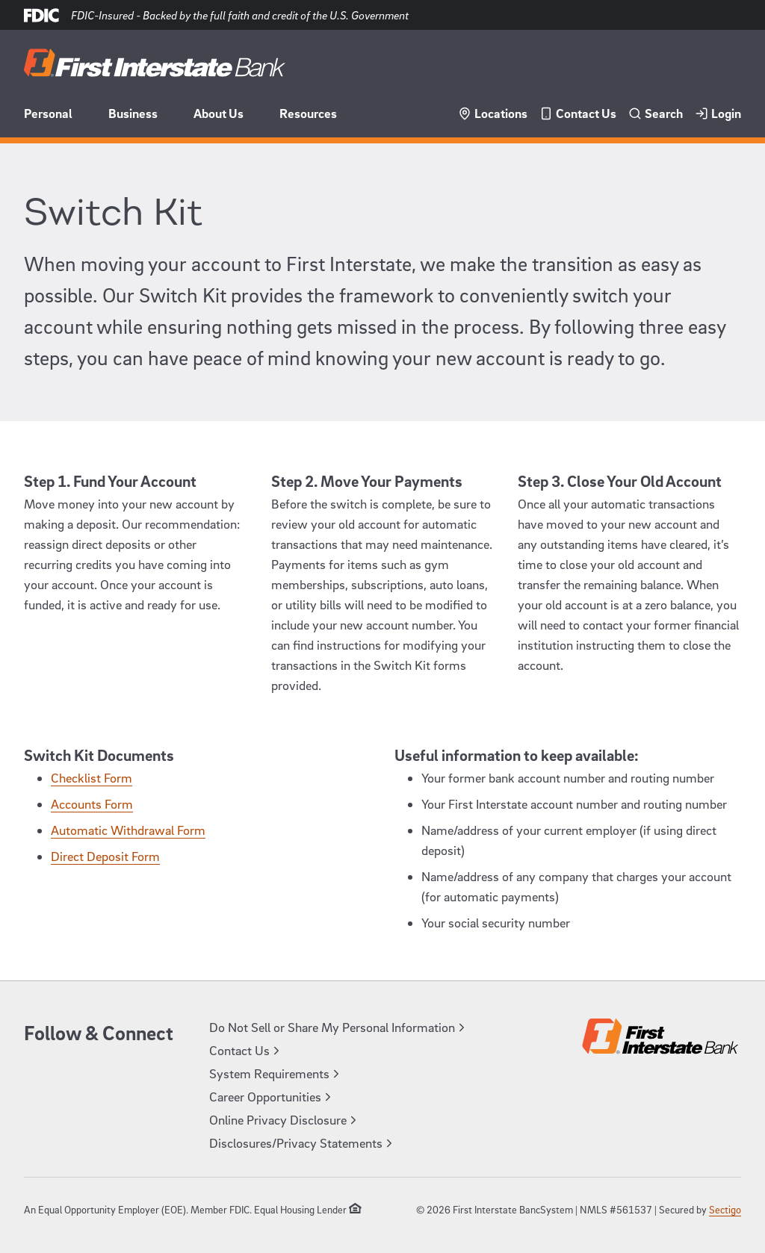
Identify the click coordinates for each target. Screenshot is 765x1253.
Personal (48, 113)
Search (655, 113)
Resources (308, 113)
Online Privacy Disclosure (284, 1120)
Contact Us (577, 113)
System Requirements (276, 1073)
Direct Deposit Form (105, 856)
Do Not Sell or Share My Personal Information (338, 1027)
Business (133, 113)
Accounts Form (92, 804)
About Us (218, 113)
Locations (492, 113)
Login (718, 113)
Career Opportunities (272, 1096)
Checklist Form (91, 778)
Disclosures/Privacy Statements (302, 1143)
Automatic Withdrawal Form (128, 830)
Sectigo (725, 1209)
